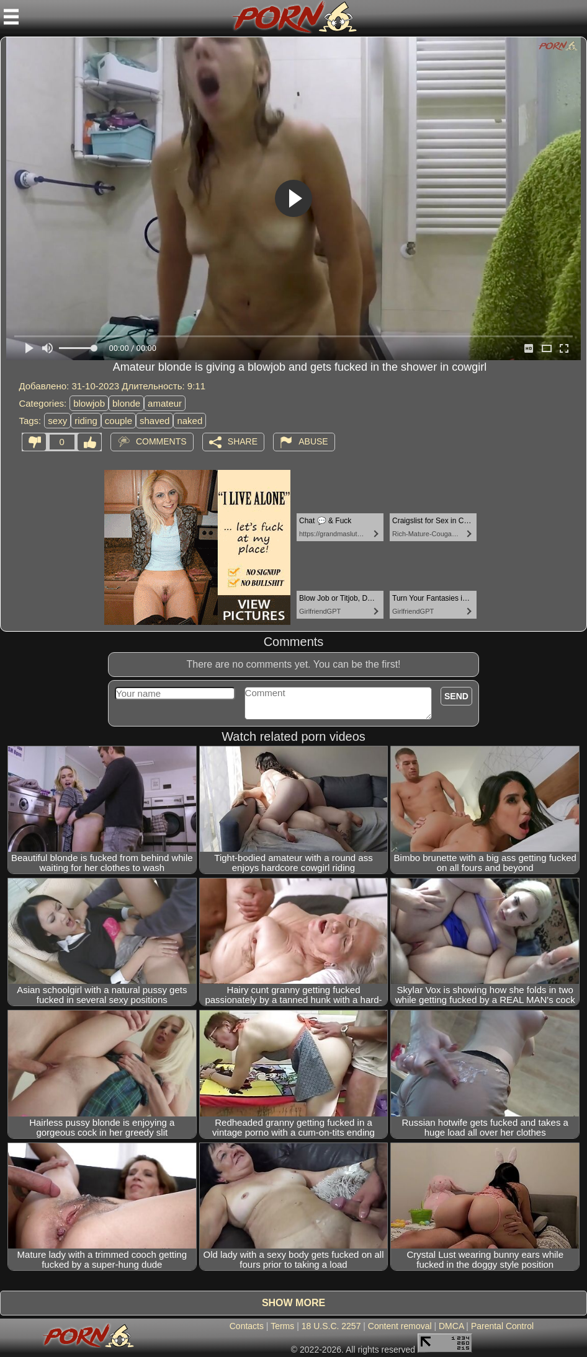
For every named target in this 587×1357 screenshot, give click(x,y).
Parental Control (502, 1326)
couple (118, 420)
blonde (126, 403)
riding (85, 420)
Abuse (313, 441)
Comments (161, 441)
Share (243, 441)
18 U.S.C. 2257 (331, 1326)
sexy (57, 420)
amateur (165, 403)
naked (189, 420)
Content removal (400, 1326)
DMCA (451, 1326)
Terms (282, 1326)
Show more (293, 1302)
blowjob (89, 403)
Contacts (247, 1326)
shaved (154, 420)
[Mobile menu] (11, 17)
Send (456, 696)
